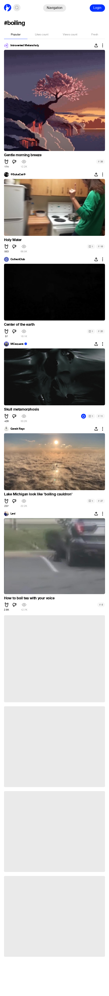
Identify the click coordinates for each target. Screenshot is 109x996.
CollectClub (17, 259)
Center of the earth (19, 324)
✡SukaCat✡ (17, 174)
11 (100, 416)
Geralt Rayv (17, 428)
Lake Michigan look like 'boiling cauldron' (38, 494)
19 (100, 246)
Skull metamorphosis (21, 409)
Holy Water (13, 239)
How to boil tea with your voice (29, 598)
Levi (12, 513)
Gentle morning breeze (23, 155)
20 (100, 331)
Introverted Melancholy (24, 45)
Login (97, 8)
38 (100, 161)
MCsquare (16, 344)
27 (100, 501)
